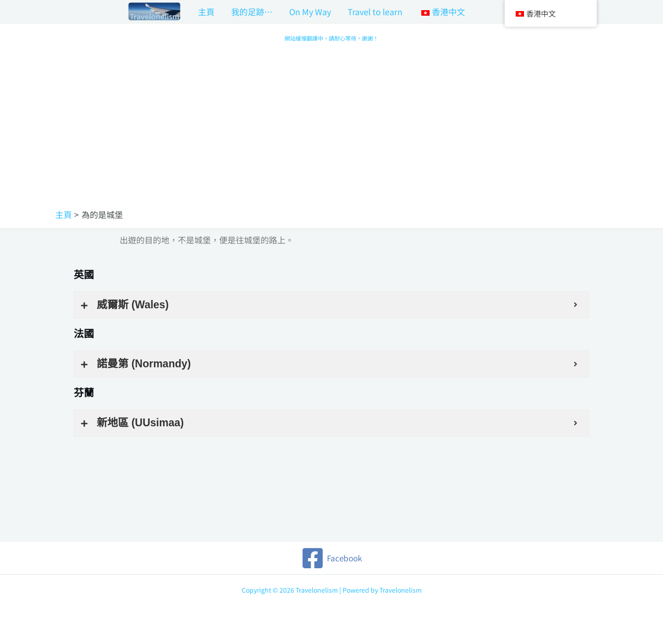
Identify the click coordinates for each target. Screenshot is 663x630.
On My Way (310, 12)
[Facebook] (331, 558)
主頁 (206, 12)
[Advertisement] (331, 139)
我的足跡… (252, 12)
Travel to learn (375, 12)
